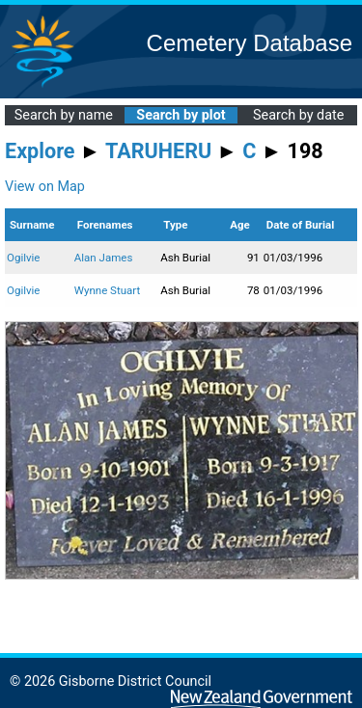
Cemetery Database (249, 43)
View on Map (45, 186)
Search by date (298, 115)
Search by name (63, 115)
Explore (40, 151)
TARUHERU (158, 151)
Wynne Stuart (107, 290)
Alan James (103, 257)
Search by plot (180, 115)
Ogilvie (23, 257)
